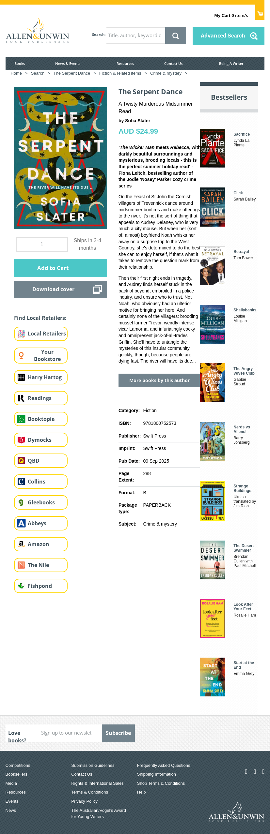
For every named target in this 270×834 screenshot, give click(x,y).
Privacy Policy (84, 801)
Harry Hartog (45, 377)
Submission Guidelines (92, 765)
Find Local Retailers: (40, 317)
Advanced (223, 35)
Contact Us (173, 63)
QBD (34, 460)
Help (141, 792)
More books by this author (159, 380)
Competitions (18, 765)
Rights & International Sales (97, 783)
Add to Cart (53, 268)
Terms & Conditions (89, 792)
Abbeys (37, 523)
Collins (36, 481)
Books (19, 63)
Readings (40, 398)
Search (98, 34)
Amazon (38, 544)
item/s (231, 15)
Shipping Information (156, 774)
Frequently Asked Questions (163, 765)
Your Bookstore (47, 355)
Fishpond (40, 585)
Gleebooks (41, 502)
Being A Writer (231, 63)
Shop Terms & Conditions (161, 783)
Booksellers (16, 774)
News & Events (67, 63)
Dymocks (40, 439)
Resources (125, 63)
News (11, 810)
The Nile (38, 565)
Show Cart (260, 12)
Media (11, 783)
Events (12, 801)
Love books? (17, 735)
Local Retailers (47, 333)
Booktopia (41, 419)
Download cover (53, 289)
